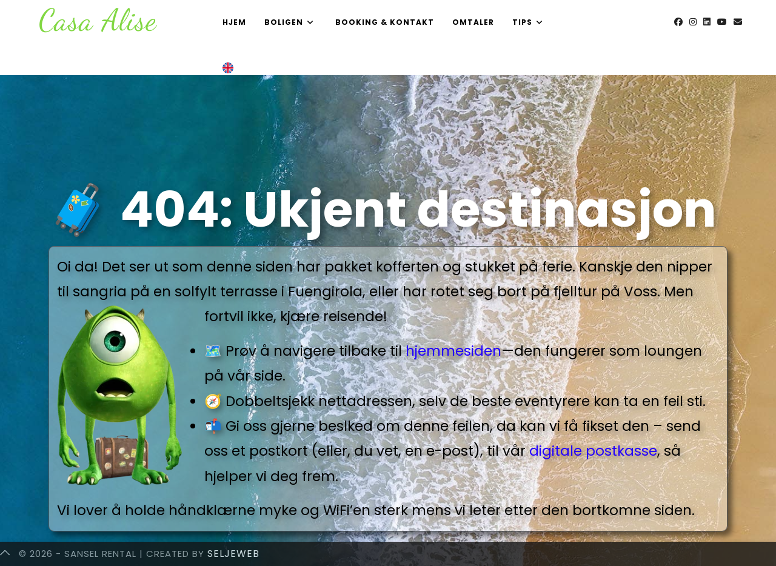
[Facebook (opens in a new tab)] (678, 22)
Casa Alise (98, 20)
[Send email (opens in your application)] (738, 22)
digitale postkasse (593, 451)
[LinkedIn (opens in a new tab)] (707, 22)
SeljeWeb (233, 554)
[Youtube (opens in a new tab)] (722, 22)
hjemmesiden (453, 351)
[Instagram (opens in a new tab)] (693, 22)
